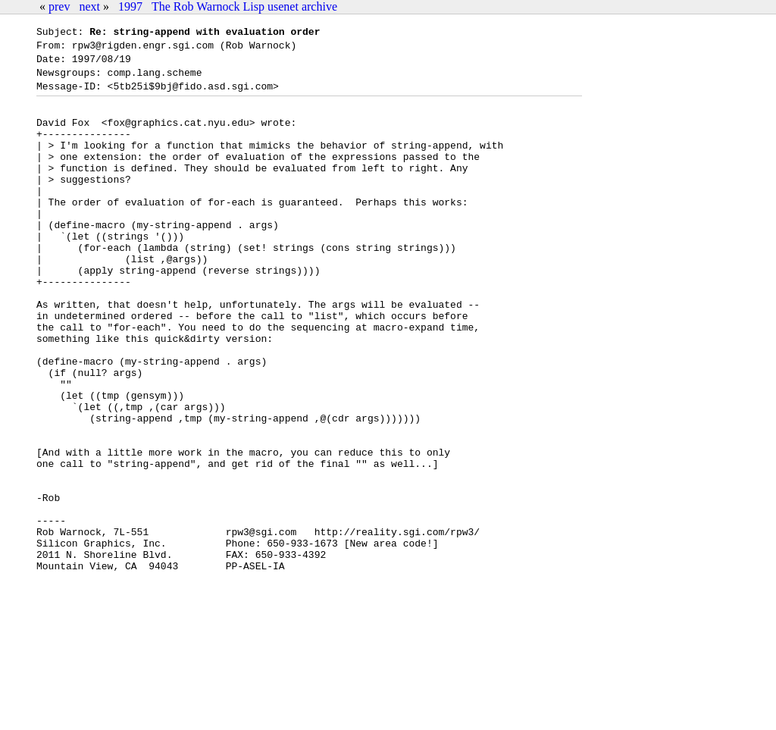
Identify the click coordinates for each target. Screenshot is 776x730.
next (89, 6)
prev (59, 6)
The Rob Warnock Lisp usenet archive (244, 6)
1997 (130, 6)
